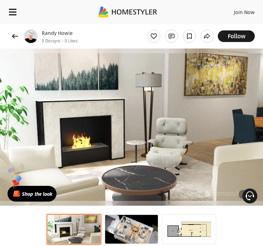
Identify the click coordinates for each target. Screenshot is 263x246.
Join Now (244, 12)
